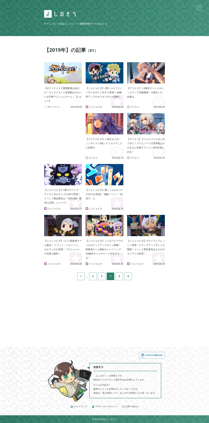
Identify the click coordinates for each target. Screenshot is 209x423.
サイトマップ (79, 406)
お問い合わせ (130, 406)
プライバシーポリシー (104, 406)
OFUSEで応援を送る (152, 355)
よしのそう (111, 419)
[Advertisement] (63, 129)
